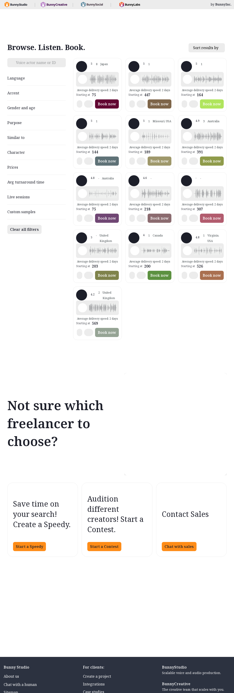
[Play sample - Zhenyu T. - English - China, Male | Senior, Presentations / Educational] (187, 136)
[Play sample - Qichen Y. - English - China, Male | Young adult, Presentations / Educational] (82, 193)
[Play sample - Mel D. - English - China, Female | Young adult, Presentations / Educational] (187, 193)
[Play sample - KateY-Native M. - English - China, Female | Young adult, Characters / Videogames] (82, 136)
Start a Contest (104, 546)
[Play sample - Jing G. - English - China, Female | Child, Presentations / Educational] (134, 136)
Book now (107, 103)
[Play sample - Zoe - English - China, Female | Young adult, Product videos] (187, 79)
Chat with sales (179, 546)
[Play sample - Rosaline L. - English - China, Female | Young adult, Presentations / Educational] (82, 250)
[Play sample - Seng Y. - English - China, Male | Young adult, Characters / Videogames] (187, 250)
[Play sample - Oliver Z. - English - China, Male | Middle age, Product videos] (82, 307)
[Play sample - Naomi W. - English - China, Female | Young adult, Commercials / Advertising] (134, 79)
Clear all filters (24, 229)
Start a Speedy (29, 546)
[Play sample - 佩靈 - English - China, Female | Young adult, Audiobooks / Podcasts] (82, 79)
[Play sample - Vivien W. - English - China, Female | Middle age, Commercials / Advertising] (134, 250)
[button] (103, 79)
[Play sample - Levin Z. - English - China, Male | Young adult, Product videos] (134, 193)
